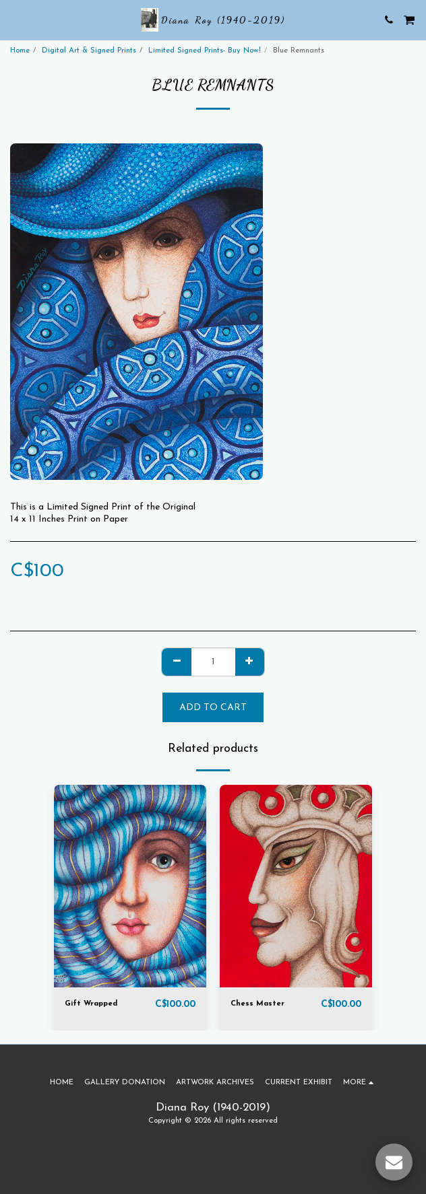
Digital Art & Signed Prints (89, 51)
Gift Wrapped (91, 1004)
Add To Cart (213, 708)
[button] (14, 19)
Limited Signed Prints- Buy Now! (204, 51)
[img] (130, 886)
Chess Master (257, 1004)
